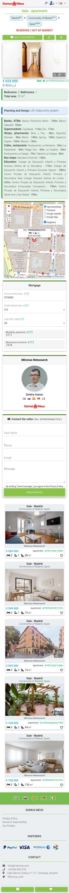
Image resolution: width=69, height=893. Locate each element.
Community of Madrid (42, 18)
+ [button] (9, 206)
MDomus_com (15, 876)
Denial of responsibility (15, 822)
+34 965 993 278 (17, 869)
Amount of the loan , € (16, 294)
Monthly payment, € (19, 332)
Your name (10, 433)
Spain (34, 24)
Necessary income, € (20, 342)
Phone (8, 445)
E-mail (7, 457)
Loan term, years (14, 319)
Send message (34, 492)
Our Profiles (9, 825)
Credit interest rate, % (16, 305)
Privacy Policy (10, 818)
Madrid (16, 18)
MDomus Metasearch (34, 360)
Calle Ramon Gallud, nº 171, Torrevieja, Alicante (32, 873)
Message (9, 468)
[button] (9, 527)
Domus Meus (58, 276)
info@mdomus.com (18, 865)
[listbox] (34, 309)
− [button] (9, 211)
